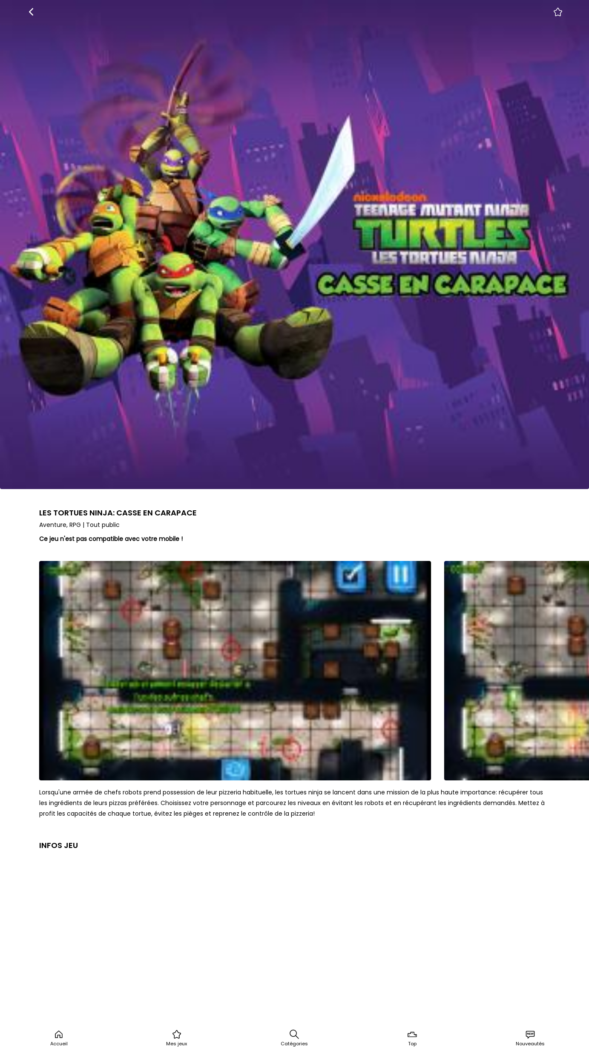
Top (412, 1038)
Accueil (59, 1038)
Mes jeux (176, 1038)
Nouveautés (530, 1038)
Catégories (294, 1038)
